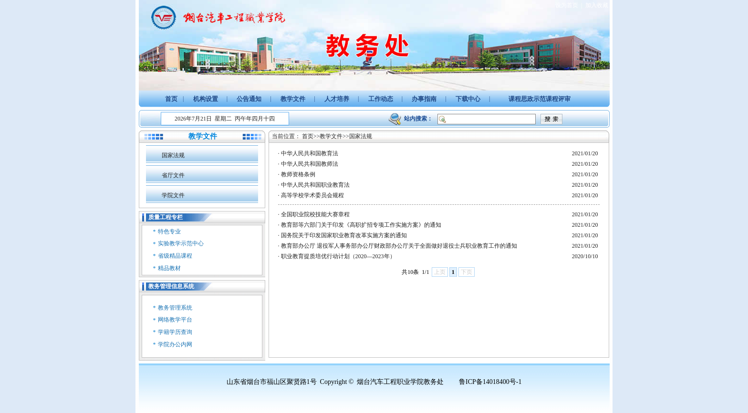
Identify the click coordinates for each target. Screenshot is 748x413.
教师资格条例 (298, 174)
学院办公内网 (175, 344)
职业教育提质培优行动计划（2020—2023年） (338, 256)
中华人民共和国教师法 (309, 164)
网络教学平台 (175, 319)
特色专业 (169, 231)
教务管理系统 (175, 307)
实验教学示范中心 (181, 243)
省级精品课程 (175, 255)
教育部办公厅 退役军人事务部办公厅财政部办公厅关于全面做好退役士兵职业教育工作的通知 (399, 245)
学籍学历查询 (175, 332)
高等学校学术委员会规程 (312, 195)
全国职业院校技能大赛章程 (315, 214)
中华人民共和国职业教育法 (315, 184)
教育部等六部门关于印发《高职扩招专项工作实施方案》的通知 (361, 225)
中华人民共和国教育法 (309, 153)
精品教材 (169, 268)
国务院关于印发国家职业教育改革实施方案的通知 (344, 235)
